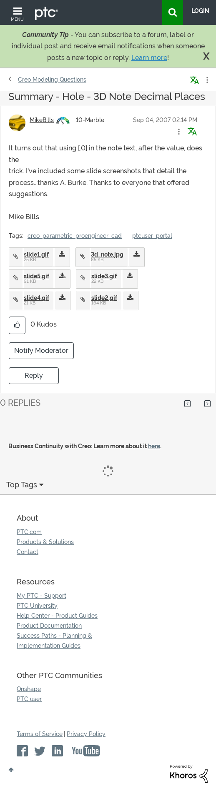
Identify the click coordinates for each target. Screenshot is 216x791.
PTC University (37, 605)
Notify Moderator (41, 350)
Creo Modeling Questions (52, 79)
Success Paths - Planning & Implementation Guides (54, 640)
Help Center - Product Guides (57, 615)
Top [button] (11, 769)
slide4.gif (36, 297)
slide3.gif (104, 276)
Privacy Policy (86, 734)
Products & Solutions (45, 542)
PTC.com (29, 532)
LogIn (200, 10)
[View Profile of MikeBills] (42, 120)
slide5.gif (36, 276)
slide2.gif (104, 297)
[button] (179, 131)
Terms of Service (40, 734)
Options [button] (206, 80)
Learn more (149, 58)
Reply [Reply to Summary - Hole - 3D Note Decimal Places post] (34, 375)
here (154, 446)
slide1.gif (36, 254)
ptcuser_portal (152, 235)
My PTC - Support (41, 595)
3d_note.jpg (107, 254)
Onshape (29, 689)
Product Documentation (49, 625)
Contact (27, 552)
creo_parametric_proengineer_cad (75, 235)
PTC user (29, 699)
